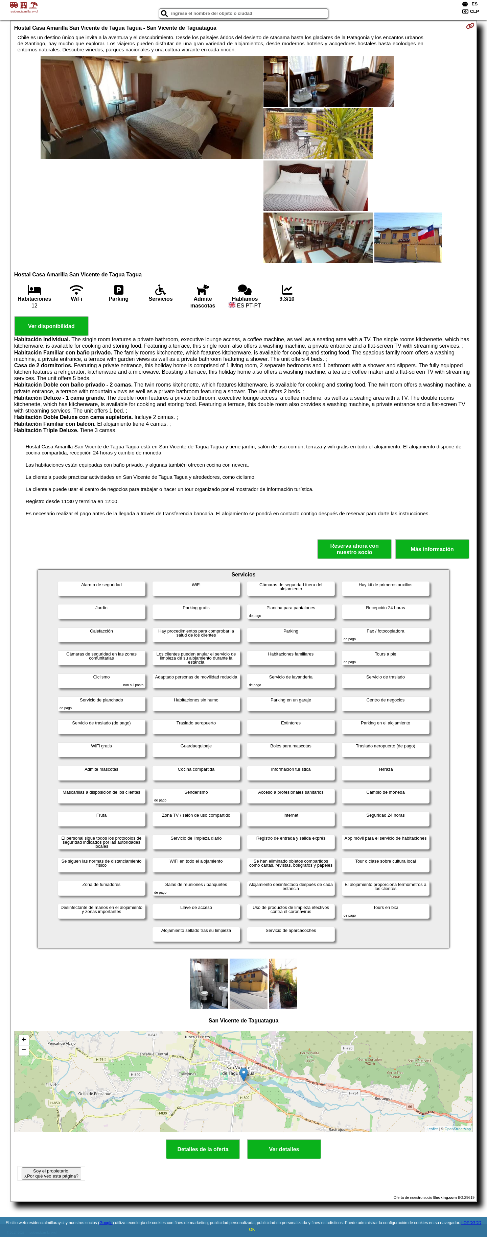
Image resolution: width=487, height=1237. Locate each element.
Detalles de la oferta (202, 1149)
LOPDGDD (471, 1222)
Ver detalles (284, 1149)
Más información (432, 549)
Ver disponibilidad (51, 326)
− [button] (24, 1050)
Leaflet (432, 1129)
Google (106, 1222)
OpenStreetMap (458, 1129)
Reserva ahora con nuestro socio (354, 549)
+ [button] (24, 1040)
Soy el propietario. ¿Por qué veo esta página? (51, 1173)
